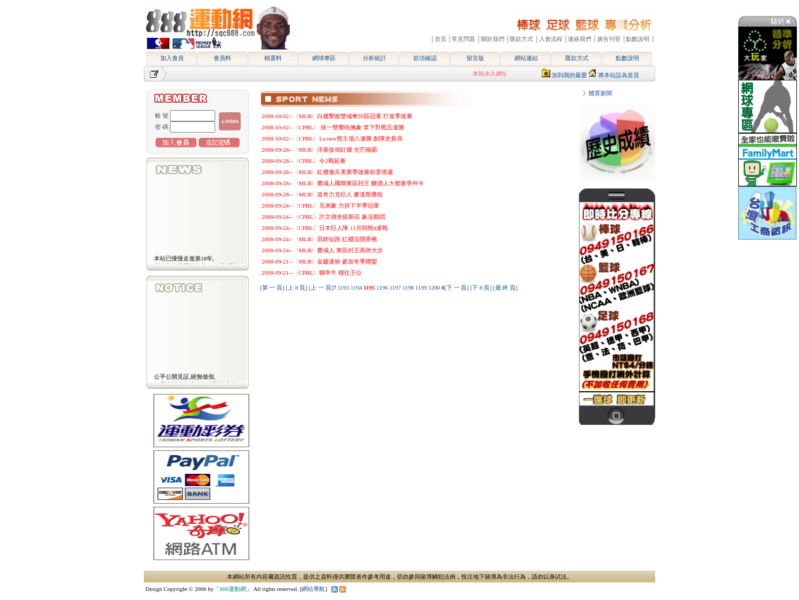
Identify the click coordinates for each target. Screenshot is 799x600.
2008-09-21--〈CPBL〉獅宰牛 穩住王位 (312, 272)
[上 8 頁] (296, 287)
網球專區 (324, 58)
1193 (344, 287)
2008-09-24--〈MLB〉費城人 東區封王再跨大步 (322, 250)
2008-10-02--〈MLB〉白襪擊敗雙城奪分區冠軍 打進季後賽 (337, 116)
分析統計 (374, 58)
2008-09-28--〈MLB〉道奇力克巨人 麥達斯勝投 (322, 194)
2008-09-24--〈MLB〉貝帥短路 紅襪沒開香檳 (319, 239)
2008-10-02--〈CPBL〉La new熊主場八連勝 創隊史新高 (332, 138)
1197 (395, 287)
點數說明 (627, 58)
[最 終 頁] (505, 287)
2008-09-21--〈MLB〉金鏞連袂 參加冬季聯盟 (319, 261)
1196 (383, 287)
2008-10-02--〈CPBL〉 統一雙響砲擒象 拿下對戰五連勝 (333, 127)
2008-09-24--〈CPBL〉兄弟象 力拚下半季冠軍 (320, 205)
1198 (408, 287)
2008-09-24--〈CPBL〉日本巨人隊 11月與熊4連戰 (325, 228)
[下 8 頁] (481, 287)
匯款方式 (577, 58)
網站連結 (526, 58)
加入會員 (172, 58)
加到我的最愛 (569, 75)
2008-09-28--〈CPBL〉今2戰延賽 (304, 161)
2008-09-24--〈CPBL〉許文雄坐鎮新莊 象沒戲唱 (323, 216)
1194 (356, 287)
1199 (421, 287)
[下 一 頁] (456, 287)
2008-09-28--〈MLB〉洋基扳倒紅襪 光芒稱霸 (319, 149)
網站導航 (313, 589)
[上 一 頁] (321, 287)
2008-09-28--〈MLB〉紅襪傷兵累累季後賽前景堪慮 (328, 172)
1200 (435, 287)
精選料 (273, 58)
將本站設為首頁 (618, 75)
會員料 (222, 58)
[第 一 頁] (272, 287)
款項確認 (425, 58)
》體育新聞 (594, 93)
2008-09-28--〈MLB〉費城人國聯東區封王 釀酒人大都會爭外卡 (343, 183)
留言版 (475, 58)
